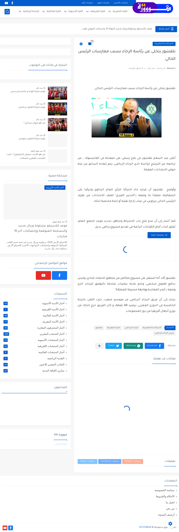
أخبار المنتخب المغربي (33, 333)
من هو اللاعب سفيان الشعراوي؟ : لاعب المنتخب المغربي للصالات (25, 156)
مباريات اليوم (103, 3)
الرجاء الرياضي (131, 328)
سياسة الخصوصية (164, 490)
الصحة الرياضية (31, 11)
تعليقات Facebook (110, 461)
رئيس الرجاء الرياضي (164, 333)
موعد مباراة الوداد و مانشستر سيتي (27, 91)
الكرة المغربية (120, 11)
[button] (154, 346)
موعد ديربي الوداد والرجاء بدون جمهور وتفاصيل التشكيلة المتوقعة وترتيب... (113, 29)
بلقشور (98, 328)
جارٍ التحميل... (60, 444)
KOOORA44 (145, 527)
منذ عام (39, 88)
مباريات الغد (87, 3)
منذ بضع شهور (58, 221)
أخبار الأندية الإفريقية (33, 309)
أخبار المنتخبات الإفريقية (33, 346)
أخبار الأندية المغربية (164, 44)
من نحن (170, 508)
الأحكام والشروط (165, 496)
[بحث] (7, 11)
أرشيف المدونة (166, 514)
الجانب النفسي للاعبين (33, 364)
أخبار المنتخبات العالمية (33, 352)
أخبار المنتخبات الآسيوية (33, 340)
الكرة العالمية (54, 11)
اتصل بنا (170, 502)
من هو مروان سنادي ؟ (34, 123)
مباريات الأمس (121, 3)
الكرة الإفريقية (98, 11)
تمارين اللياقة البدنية (33, 370)
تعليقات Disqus (87, 461)
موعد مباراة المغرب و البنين (31, 107)
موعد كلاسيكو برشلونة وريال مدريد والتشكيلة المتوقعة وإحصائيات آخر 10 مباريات (40, 231)
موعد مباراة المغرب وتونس (32, 139)
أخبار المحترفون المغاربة (33, 327)
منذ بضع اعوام (37, 151)
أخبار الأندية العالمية (33, 315)
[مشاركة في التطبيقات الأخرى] (99, 346)
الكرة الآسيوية (76, 11)
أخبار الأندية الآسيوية (33, 303)
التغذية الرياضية (33, 358)
